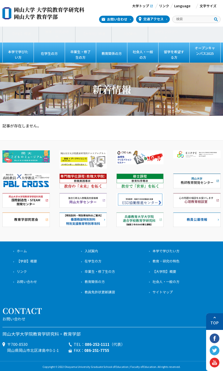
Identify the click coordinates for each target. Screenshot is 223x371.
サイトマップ (162, 290)
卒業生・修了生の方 (80, 54)
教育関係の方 (111, 53)
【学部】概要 (21, 33)
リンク (22, 270)
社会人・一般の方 (142, 53)
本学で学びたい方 (18, 53)
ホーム (22, 249)
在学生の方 (49, 53)
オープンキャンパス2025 (204, 51)
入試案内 (129, 33)
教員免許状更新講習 (100, 290)
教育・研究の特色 (57, 33)
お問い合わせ (117, 19)
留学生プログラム (166, 33)
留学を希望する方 (173, 53)
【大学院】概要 (93, 33)
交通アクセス (153, 19)
